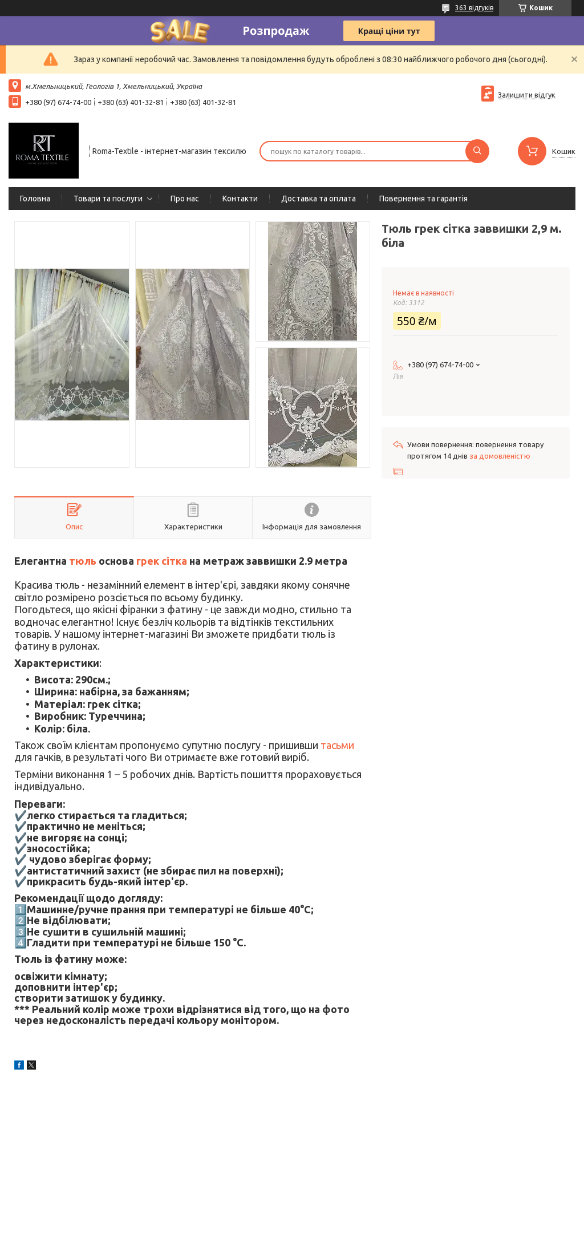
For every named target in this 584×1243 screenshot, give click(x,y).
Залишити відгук (526, 95)
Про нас (185, 199)
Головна (35, 199)
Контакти (240, 199)
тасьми (337, 745)
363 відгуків (474, 7)
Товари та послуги (108, 199)
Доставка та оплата (318, 199)
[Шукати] (477, 151)
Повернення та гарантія (423, 199)
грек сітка (161, 560)
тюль (82, 560)
